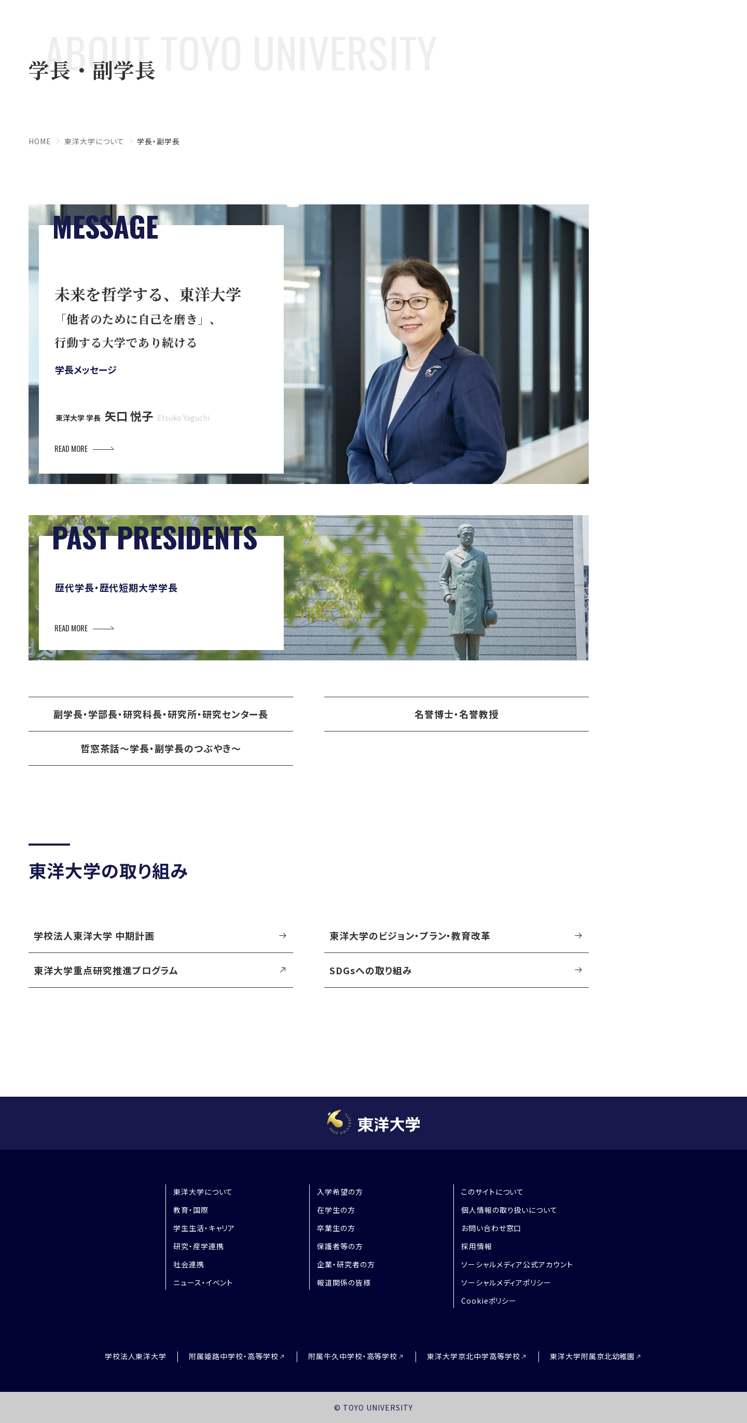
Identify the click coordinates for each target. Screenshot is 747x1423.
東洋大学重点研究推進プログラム (106, 970)
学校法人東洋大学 (136, 1356)
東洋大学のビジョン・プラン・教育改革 (410, 935)
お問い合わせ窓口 (491, 1228)
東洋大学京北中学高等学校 (473, 1356)
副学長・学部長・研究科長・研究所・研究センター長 (160, 714)
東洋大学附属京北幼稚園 (592, 1356)
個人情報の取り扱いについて (509, 1210)
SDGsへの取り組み (370, 970)
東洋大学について (94, 141)
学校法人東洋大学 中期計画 (94, 935)
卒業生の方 (336, 1228)
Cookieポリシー (489, 1300)
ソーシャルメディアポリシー (506, 1282)
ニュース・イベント (203, 1282)
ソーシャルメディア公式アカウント (517, 1264)
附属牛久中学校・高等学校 (353, 1356)
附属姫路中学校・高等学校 (234, 1356)
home (40, 141)
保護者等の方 (340, 1246)
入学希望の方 (340, 1191)
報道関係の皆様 (344, 1282)
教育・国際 (191, 1210)
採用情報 (476, 1246)
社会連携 (188, 1264)
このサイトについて (492, 1191)
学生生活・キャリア (204, 1228)
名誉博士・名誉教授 (456, 714)
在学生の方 (336, 1210)
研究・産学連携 (198, 1246)
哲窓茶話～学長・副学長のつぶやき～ (160, 748)
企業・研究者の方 (346, 1264)
